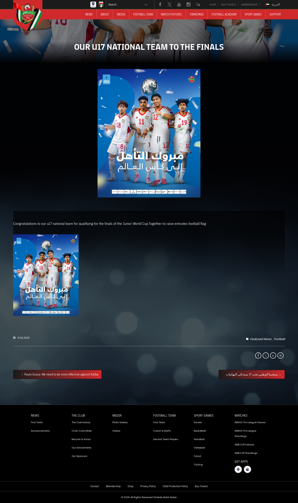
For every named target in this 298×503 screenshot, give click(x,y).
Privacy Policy (148, 486)
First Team (37, 422)
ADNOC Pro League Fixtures (250, 422)
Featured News (260, 339)
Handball (199, 439)
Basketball (200, 430)
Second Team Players (165, 439)
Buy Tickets (201, 486)
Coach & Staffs (162, 430)
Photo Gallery (120, 422)
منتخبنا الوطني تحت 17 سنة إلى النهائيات (252, 374)
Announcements (40, 430)
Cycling (198, 464)
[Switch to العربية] (273, 4)
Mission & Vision (81, 439)
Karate (198, 422)
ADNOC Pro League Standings (245, 433)
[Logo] (31, 15)
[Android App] (238, 469)
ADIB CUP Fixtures (244, 444)
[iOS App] (247, 469)
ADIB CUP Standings (246, 453)
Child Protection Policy (175, 486)
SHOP (213, 4)
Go (146, 4)
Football (279, 339)
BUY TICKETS (228, 4)
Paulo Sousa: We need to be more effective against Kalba (61, 374)
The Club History (81, 422)
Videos (116, 430)
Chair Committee (82, 430)
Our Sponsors (79, 456)
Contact (94, 486)
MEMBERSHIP (249, 4)
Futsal (197, 456)
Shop (130, 486)
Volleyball (199, 447)
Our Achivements (81, 447)
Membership (113, 486)
